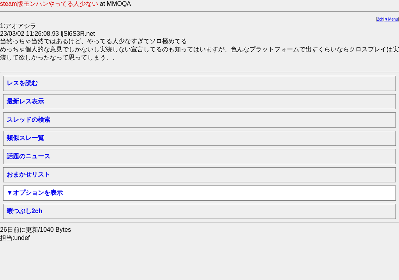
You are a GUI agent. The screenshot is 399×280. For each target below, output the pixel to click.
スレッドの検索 (28, 119)
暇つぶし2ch (24, 211)
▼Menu (391, 19)
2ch (380, 19)
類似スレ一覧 (25, 138)
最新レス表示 (25, 101)
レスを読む (22, 83)
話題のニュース (28, 156)
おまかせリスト (28, 174)
